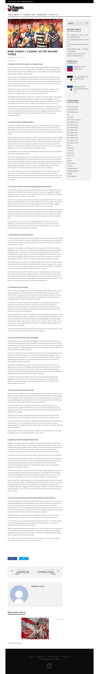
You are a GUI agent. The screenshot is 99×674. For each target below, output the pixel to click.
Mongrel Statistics (72, 171)
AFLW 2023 (70, 153)
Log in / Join (12, 1)
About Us (18, 14)
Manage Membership (27, 1)
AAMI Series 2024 (72, 112)
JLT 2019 (69, 166)
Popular (69, 173)
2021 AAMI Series (72, 107)
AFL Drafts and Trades (74, 120)
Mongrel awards (72, 168)
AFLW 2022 (70, 150)
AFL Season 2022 (72, 132)
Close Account (53, 656)
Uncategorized (71, 176)
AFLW (69, 145)
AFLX (68, 158)
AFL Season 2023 (72, 135)
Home (10, 14)
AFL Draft (70, 117)
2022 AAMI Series (72, 109)
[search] (87, 23)
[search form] (78, 23)
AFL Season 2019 (72, 125)
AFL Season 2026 (72, 143)
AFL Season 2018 (72, 122)
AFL (68, 114)
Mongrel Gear (29, 14)
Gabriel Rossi (13, 57)
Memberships (42, 14)
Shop (18, 1)
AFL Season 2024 (11, 60)
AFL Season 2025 (72, 140)
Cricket (69, 161)
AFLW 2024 (70, 155)
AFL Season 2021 (72, 130)
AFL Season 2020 (72, 127)
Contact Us (53, 14)
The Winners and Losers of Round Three (22, 573)
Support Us (41, 656)
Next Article (50, 569)
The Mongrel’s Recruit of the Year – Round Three (46, 573)
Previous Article (21, 569)
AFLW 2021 (70, 148)
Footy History (71, 163)
